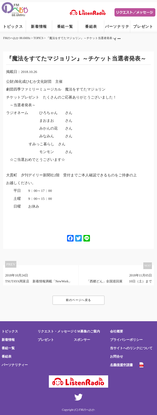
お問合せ (116, 356)
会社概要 (116, 331)
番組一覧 (65, 27)
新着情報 (39, 27)
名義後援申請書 (121, 365)
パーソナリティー (117, 29)
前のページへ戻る (78, 300)
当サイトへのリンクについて (131, 348)
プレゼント (143, 27)
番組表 (91, 27)
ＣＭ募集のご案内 (87, 331)
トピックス (13, 27)
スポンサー (82, 339)
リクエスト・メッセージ (56, 331)
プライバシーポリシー (126, 339)
